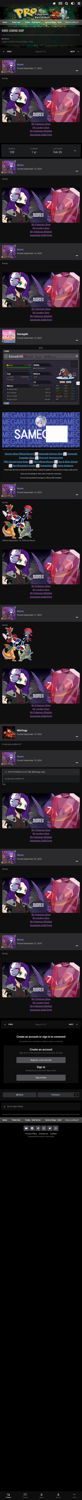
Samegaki (22, 334)
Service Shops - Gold (24, 42)
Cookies (53, 1134)
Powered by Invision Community (41, 1136)
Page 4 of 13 (41, 51)
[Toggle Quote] (6, 772)
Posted (29, 68)
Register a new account (40, 1060)
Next (72, 51)
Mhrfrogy (22, 730)
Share (19, 1095)
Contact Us (43, 1134)
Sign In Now (41, 1077)
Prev (9, 51)
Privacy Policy (31, 1134)
